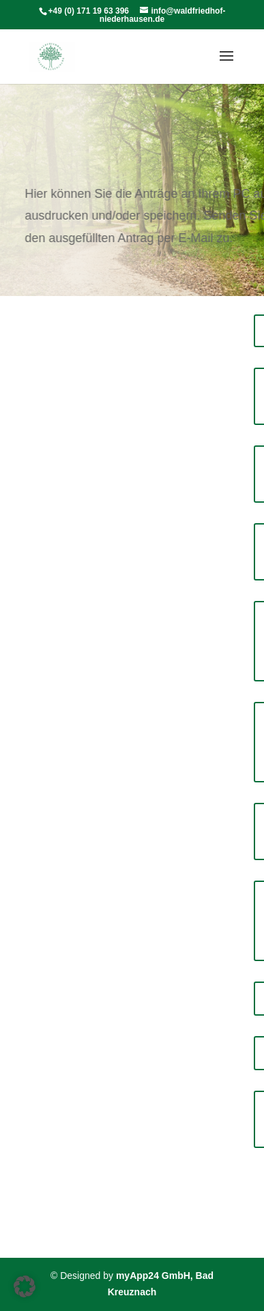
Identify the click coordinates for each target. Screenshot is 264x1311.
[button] (24, 1286)
